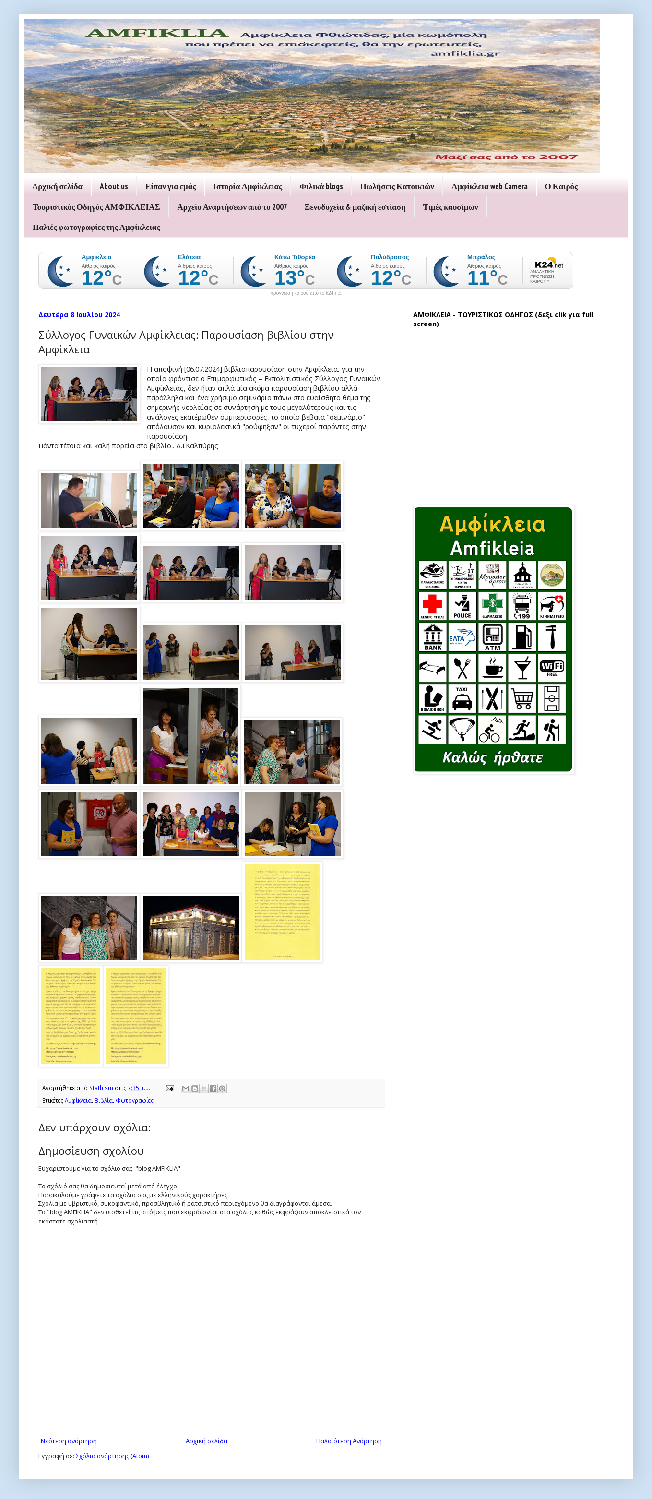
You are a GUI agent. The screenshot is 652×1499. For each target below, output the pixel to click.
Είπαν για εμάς (170, 186)
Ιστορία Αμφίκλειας (247, 186)
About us (114, 186)
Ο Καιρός (561, 186)
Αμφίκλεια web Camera (489, 186)
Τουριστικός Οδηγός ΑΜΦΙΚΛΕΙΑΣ (96, 207)
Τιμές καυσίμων (450, 207)
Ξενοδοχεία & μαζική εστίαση (355, 207)
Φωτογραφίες (135, 1100)
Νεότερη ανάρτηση (69, 1441)
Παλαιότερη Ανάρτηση (349, 1441)
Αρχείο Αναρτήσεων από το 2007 (232, 207)
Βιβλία (104, 1100)
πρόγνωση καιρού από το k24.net (306, 293)
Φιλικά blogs (321, 186)
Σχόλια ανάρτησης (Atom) (112, 1455)
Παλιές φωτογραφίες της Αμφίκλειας (96, 227)
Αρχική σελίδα (57, 186)
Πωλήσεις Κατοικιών (397, 186)
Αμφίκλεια (78, 1100)
